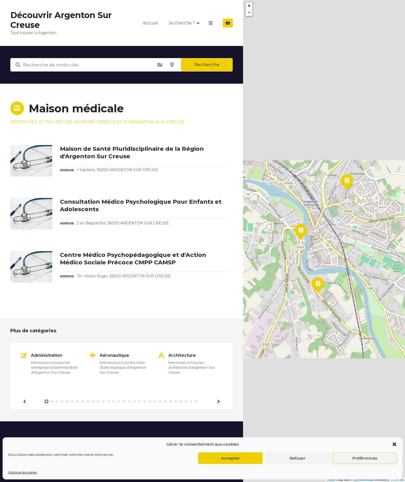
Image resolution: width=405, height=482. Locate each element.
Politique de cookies (22, 472)
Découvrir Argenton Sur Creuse (61, 20)
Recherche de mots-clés (18, 65)
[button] (394, 444)
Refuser (298, 458)
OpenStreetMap (363, 479)
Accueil (150, 22)
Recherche (206, 64)
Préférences (364, 458)
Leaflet (331, 479)
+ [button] (249, 6)
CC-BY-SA (397, 479)
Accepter (230, 458)
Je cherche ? (182, 22)
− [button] (249, 13)
